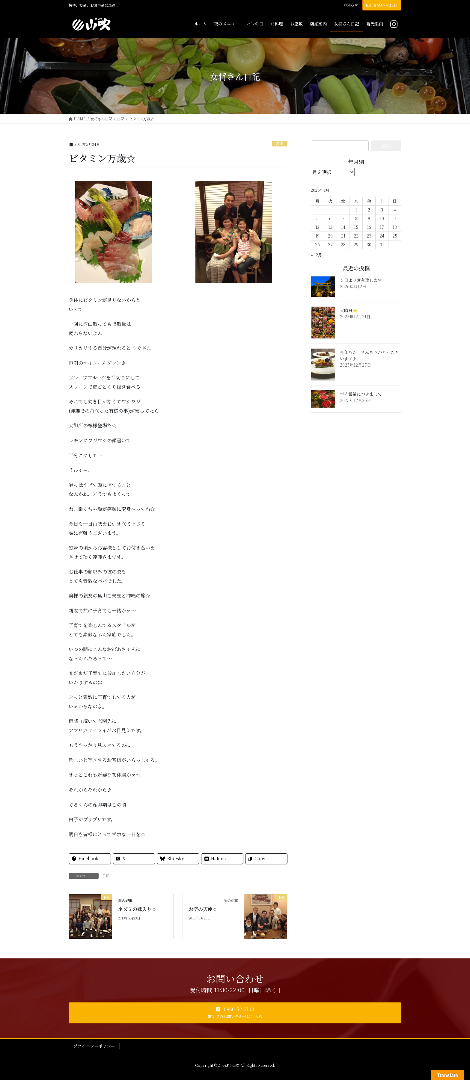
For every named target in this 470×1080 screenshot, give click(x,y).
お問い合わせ (381, 5)
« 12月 (316, 255)
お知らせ (351, 4)
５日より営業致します (361, 280)
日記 (280, 143)
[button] (235, 1012)
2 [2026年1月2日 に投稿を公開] (369, 210)
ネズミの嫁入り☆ (137, 909)
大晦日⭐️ (349, 310)
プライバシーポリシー (94, 1046)
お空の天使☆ (203, 909)
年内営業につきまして (361, 394)
